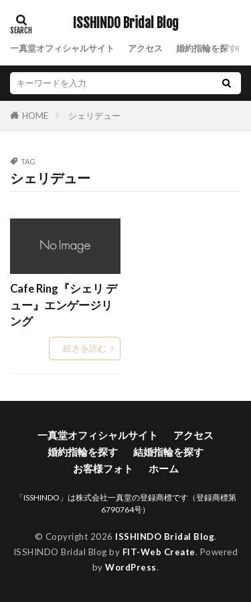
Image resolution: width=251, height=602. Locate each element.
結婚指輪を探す (168, 452)
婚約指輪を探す (206, 48)
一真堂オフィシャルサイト (62, 48)
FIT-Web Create (158, 552)
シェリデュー (94, 115)
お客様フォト (103, 468)
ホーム (164, 468)
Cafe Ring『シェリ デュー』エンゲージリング (63, 305)
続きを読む (84, 348)
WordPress (131, 567)
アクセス (145, 48)
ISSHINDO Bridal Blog (126, 23)
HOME (35, 115)
